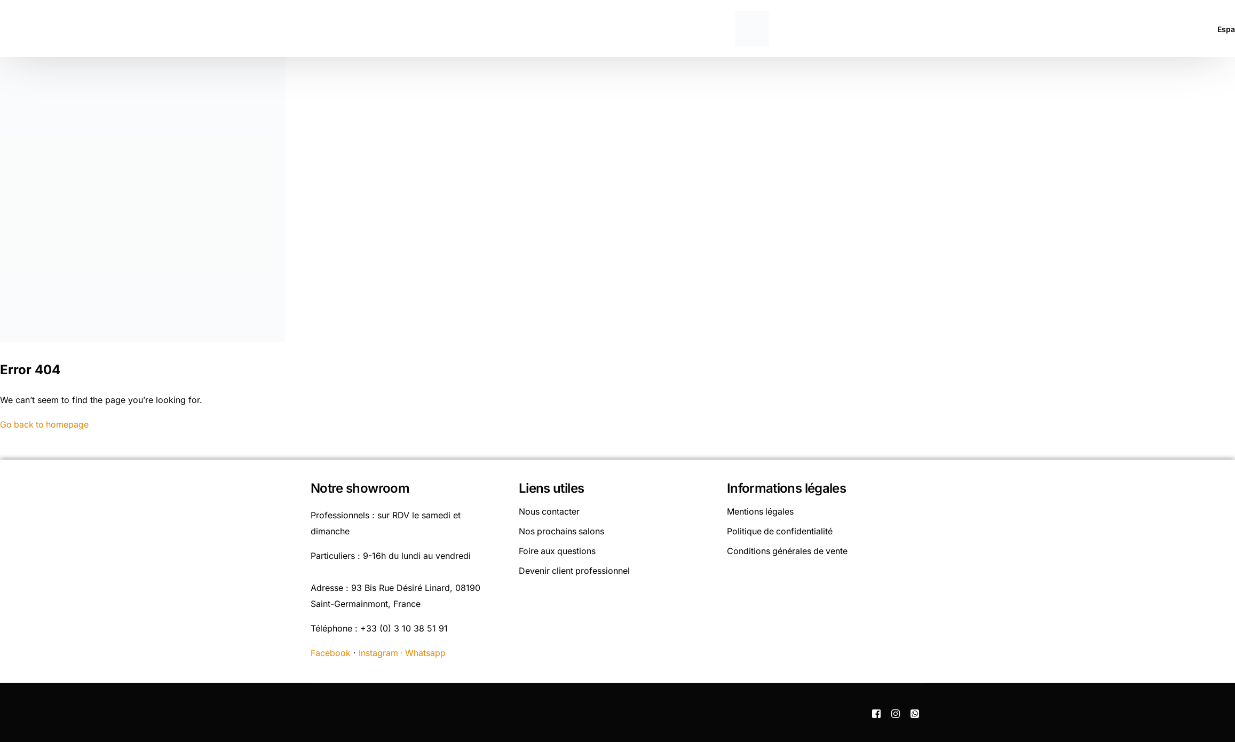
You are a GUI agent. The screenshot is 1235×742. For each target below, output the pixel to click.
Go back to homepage (45, 424)
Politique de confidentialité (780, 530)
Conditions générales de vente (788, 549)
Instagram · (382, 652)
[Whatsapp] (914, 712)
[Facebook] (876, 712)
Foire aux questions (558, 549)
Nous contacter (549, 511)
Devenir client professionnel (575, 568)
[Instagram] (895, 712)
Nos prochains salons (562, 530)
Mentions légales (760, 511)
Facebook (331, 652)
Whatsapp (426, 652)
